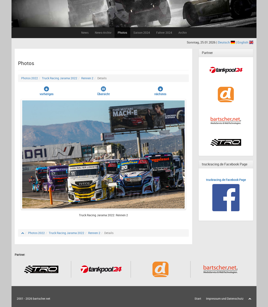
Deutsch (227, 42)
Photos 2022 (29, 78)
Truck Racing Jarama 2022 (59, 78)
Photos (122, 33)
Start (198, 299)
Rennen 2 (87, 78)
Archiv (182, 33)
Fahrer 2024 (164, 33)
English (245, 42)
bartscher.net (41, 299)
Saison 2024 (141, 33)
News (85, 33)
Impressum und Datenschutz (225, 299)
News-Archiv (103, 33)
